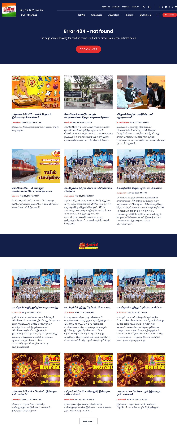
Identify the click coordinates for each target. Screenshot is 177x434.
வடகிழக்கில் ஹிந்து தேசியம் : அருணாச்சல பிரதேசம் (88, 191)
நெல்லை (15, 197)
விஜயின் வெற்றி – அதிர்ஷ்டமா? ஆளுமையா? (135, 117)
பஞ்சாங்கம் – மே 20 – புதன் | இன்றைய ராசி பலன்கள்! (139, 394)
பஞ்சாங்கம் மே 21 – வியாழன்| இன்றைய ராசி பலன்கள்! (87, 394)
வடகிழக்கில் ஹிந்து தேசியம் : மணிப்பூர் (139, 309)
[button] (149, 7)
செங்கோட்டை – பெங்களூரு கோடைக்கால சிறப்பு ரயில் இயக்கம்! (32, 191)
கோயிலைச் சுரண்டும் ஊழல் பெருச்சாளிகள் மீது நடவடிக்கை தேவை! (87, 117)
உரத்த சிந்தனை (123, 124)
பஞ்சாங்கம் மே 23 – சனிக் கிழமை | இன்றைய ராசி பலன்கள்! (31, 117)
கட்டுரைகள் (69, 197)
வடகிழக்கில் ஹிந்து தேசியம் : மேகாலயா (87, 309)
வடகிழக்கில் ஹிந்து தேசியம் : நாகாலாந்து (35, 309)
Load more (88, 422)
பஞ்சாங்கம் (16, 124)
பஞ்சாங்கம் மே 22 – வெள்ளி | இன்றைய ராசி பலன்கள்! (34, 394)
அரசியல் (68, 124)
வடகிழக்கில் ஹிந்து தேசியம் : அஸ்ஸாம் (139, 189)
